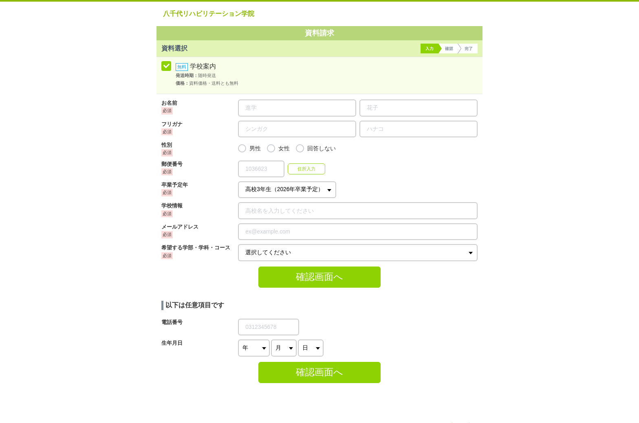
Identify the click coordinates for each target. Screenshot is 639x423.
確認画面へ (319, 276)
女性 (284, 148)
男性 (255, 148)
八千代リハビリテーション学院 (208, 13)
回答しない (321, 148)
